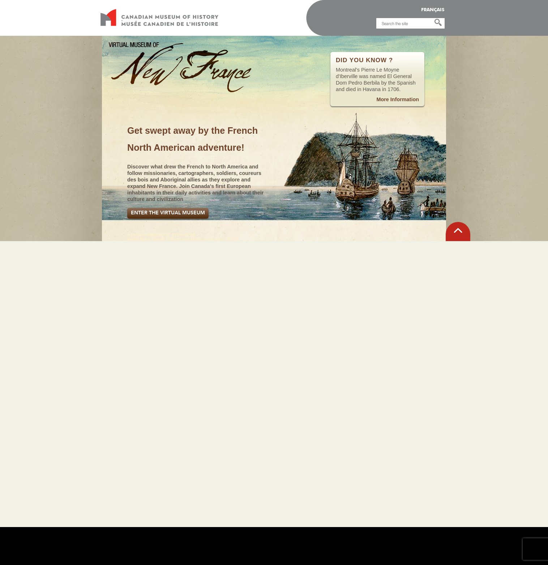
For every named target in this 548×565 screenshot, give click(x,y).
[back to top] (458, 231)
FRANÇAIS (433, 10)
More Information (397, 99)
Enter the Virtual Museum (167, 213)
